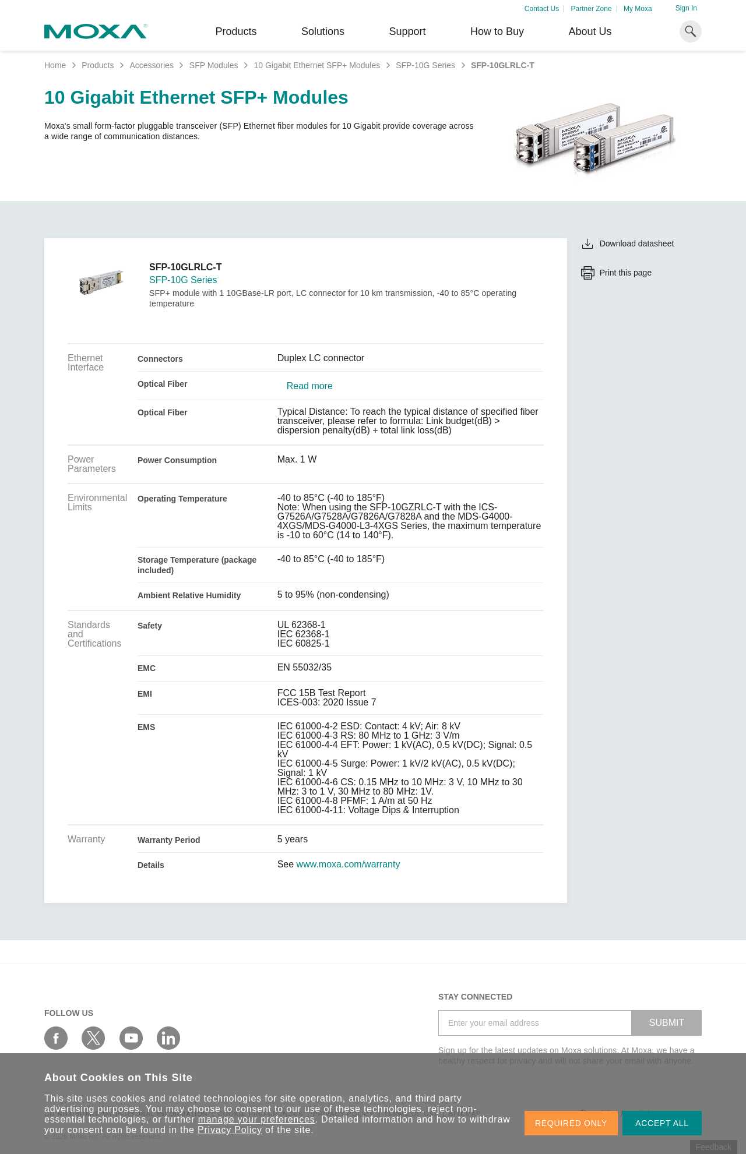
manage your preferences (256, 1119)
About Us (589, 31)
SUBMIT (666, 1023)
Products (98, 65)
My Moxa (638, 8)
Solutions (322, 31)
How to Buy (497, 31)
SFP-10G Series (425, 65)
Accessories (151, 65)
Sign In (686, 8)
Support (407, 31)
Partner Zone (591, 8)
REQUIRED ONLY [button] (571, 1123)
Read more (310, 386)
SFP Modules (213, 65)
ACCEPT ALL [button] (662, 1123)
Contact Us (542, 8)
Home (55, 65)
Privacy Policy (230, 1130)
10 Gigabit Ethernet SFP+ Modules (317, 65)
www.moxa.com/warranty (348, 864)
